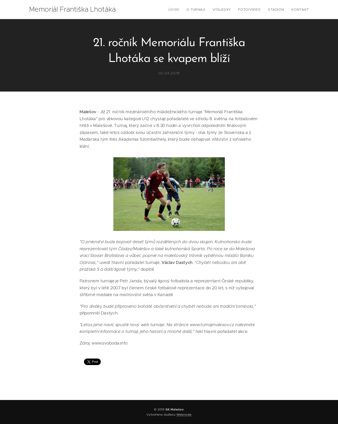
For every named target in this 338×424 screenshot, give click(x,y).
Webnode (184, 415)
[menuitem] (184, 9)
